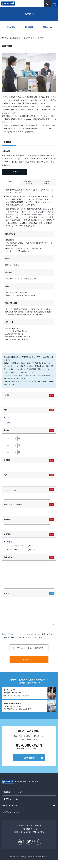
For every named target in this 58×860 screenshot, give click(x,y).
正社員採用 (29, 27)
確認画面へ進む (29, 659)
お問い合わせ (29, 757)
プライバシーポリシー (38, 381)
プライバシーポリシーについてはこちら (22, 634)
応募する (14, 171)
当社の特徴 (11, 27)
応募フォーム (47, 27)
